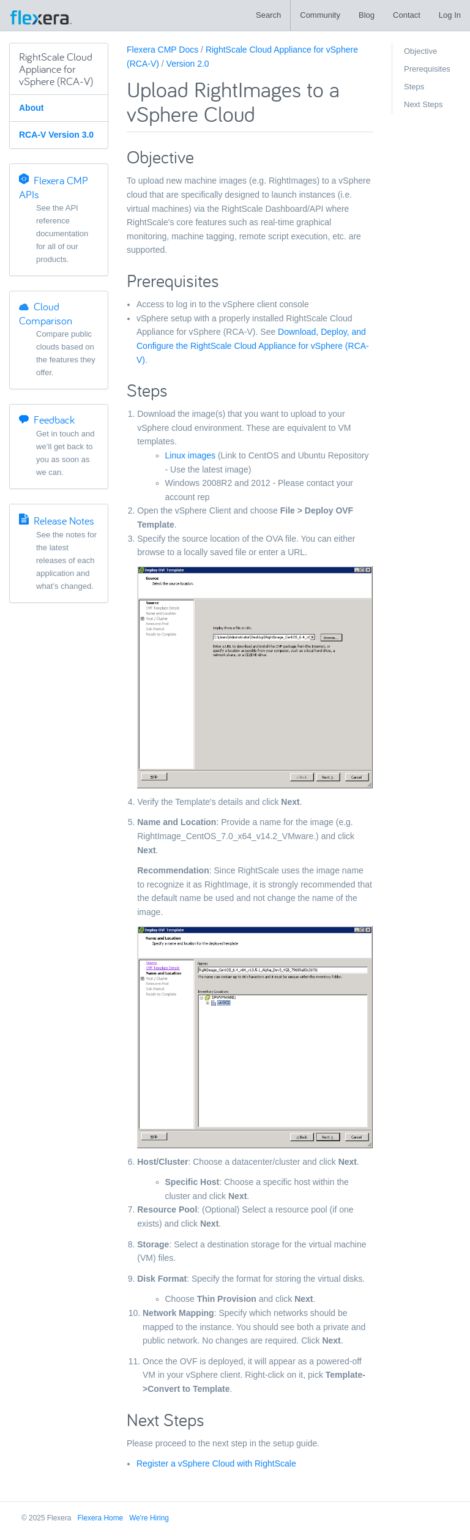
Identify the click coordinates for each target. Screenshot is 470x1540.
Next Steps (423, 104)
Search (268, 15)
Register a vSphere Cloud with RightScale (216, 1463)
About (31, 108)
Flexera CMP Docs (162, 49)
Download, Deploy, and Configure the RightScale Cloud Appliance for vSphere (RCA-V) (252, 345)
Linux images (190, 455)
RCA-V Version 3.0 (56, 135)
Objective (420, 51)
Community (320, 15)
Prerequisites (427, 68)
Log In (450, 15)
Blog (367, 15)
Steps (414, 86)
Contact (406, 15)
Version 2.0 (187, 64)
